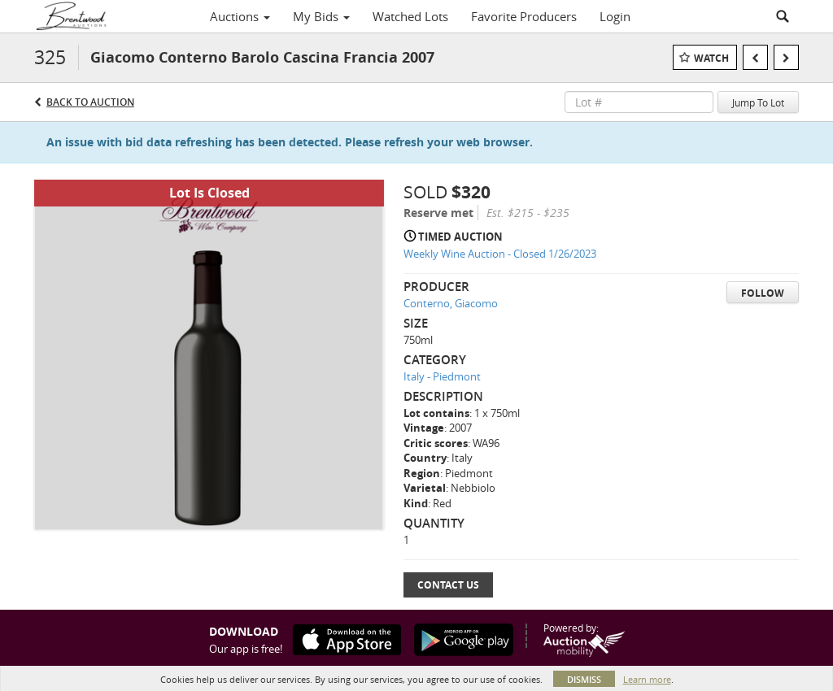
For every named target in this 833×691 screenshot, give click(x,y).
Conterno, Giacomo (450, 303)
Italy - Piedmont (442, 376)
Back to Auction (90, 102)
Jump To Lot (758, 102)
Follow (762, 293)
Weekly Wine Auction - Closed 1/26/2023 (499, 253)
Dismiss (584, 679)
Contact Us (448, 585)
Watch (711, 58)
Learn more (647, 679)
